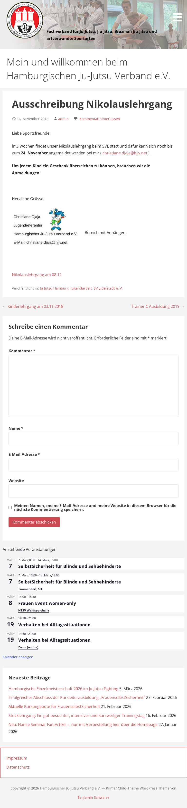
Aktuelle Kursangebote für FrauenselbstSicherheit (54, 706)
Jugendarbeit (81, 288)
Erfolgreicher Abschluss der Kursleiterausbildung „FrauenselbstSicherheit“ (77, 697)
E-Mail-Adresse (24, 454)
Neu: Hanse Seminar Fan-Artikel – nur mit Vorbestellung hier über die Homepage (83, 724)
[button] (179, 11)
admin (63, 118)
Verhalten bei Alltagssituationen (54, 625)
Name (16, 428)
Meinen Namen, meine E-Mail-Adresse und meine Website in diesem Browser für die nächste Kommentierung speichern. (95, 507)
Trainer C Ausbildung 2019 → (157, 306)
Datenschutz (18, 767)
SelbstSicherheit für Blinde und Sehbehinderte (69, 566)
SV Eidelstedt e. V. (108, 288)
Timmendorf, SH (30, 589)
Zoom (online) (28, 647)
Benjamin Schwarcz (93, 797)
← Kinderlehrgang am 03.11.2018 (33, 306)
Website (16, 480)
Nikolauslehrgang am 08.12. (37, 274)
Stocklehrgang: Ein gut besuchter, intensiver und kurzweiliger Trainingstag (77, 715)
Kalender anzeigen (18, 657)
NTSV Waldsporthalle (33, 610)
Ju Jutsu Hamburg (54, 288)
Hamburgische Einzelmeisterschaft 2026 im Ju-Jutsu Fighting (63, 688)
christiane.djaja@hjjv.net (125, 153)
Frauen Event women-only (47, 603)
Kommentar (22, 351)
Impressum (16, 758)
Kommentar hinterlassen (99, 118)
